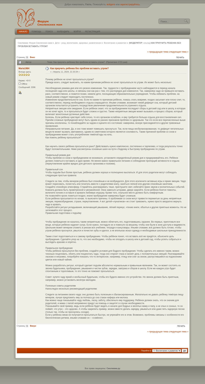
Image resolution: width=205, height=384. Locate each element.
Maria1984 (23, 68)
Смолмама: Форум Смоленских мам (35, 43)
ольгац (146, 43)
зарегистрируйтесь (130, 4)
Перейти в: (146, 351)
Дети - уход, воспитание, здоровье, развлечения (78, 43)
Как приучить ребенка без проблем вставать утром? (79, 68)
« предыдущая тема (157, 52)
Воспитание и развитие (115, 43)
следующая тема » (178, 52)
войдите (111, 4)
